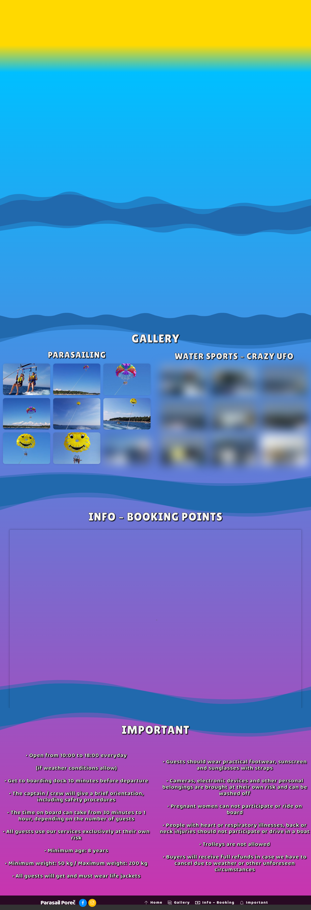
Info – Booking (214, 902)
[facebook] (83, 902)
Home (153, 902)
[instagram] (92, 902)
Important (254, 902)
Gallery (179, 902)
